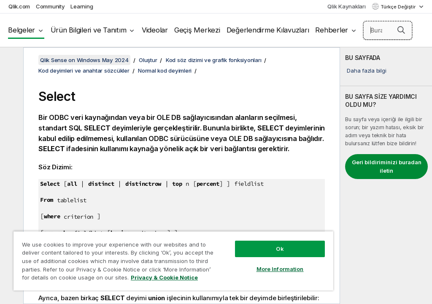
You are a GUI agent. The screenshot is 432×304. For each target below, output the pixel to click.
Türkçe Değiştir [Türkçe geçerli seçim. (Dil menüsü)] (399, 7)
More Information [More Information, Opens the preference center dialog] (280, 269)
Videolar (155, 30)
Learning (81, 6)
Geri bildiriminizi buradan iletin (386, 166)
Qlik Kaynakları (346, 6)
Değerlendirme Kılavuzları (268, 30)
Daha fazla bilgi (366, 70)
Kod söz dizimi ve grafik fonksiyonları (214, 60)
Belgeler (21, 30)
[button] (401, 30)
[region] (173, 260)
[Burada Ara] (388, 30)
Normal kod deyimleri (165, 70)
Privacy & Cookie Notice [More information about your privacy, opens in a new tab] (164, 277)
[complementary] (386, 175)
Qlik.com (19, 6)
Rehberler (331, 30)
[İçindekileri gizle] (10, 60)
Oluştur (148, 60)
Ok (280, 248)
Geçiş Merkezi (197, 30)
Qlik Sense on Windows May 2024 (84, 60)
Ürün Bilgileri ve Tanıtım (89, 30)
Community (50, 6)
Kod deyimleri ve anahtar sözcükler (84, 70)
